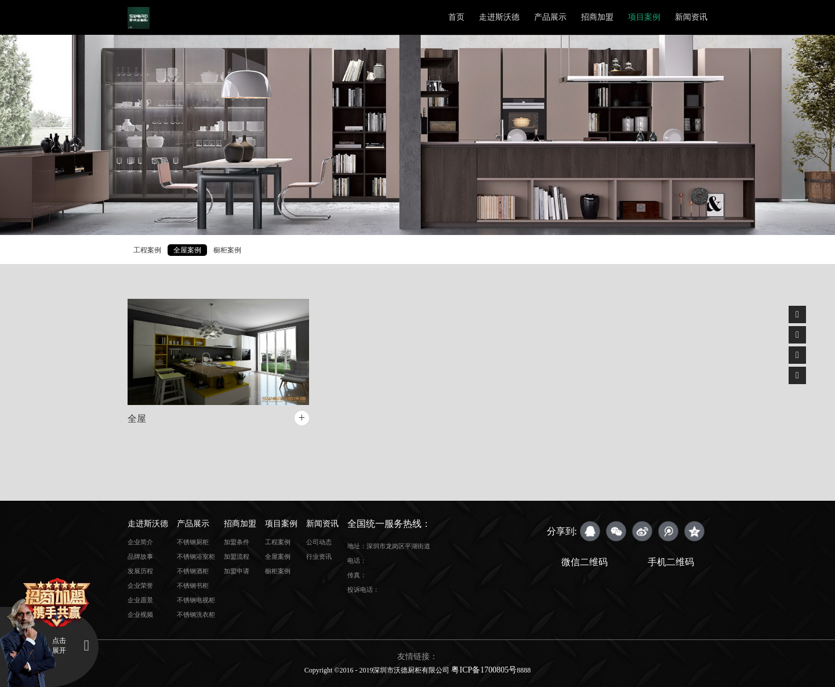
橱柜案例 (227, 250)
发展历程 (140, 570)
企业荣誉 (140, 585)
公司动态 (319, 541)
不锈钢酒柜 (193, 570)
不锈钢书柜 (193, 585)
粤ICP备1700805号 (484, 670)
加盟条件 (236, 541)
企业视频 (140, 614)
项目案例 (644, 17)
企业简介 (140, 541)
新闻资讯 (691, 17)
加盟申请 (236, 570)
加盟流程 (236, 556)
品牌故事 (140, 556)
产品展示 (550, 17)
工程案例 (147, 250)
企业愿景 (140, 599)
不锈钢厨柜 (193, 541)
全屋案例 (187, 250)
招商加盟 (597, 17)
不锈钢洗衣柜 (196, 614)
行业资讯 (319, 556)
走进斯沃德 (499, 17)
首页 (456, 17)
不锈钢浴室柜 (196, 556)
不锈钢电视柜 (196, 599)
